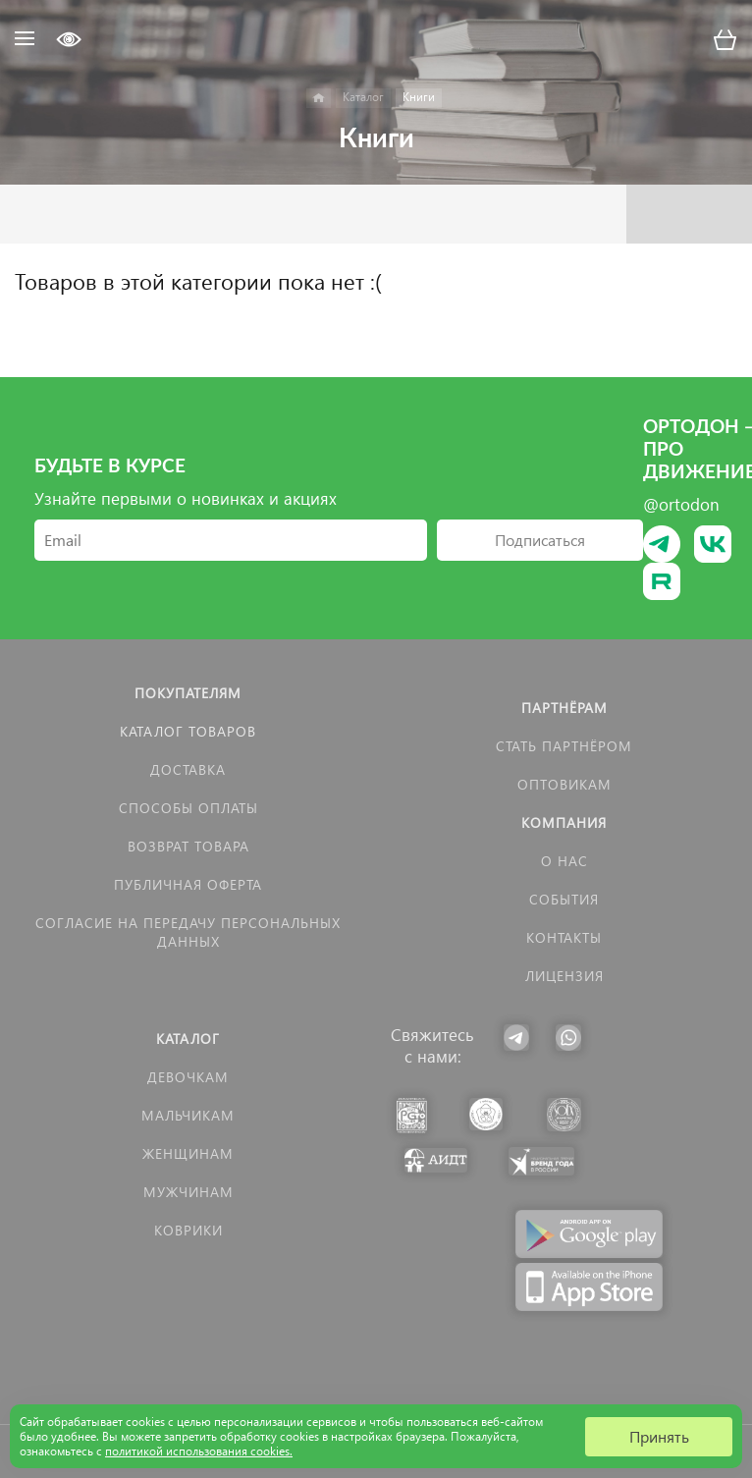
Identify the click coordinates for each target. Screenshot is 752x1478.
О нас (564, 860)
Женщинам (188, 1153)
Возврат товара (188, 846)
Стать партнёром (564, 746)
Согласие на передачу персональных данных (188, 932)
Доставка (188, 769)
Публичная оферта (188, 884)
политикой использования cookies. (199, 1451)
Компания (564, 822)
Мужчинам (188, 1191)
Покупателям (188, 693)
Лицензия (564, 975)
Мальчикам (188, 1115)
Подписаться (540, 539)
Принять (659, 1436)
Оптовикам (564, 784)
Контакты (564, 937)
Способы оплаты (188, 807)
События (564, 899)
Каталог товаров (188, 731)
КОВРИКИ (188, 1230)
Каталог (188, 1038)
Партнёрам (564, 707)
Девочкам (188, 1076)
